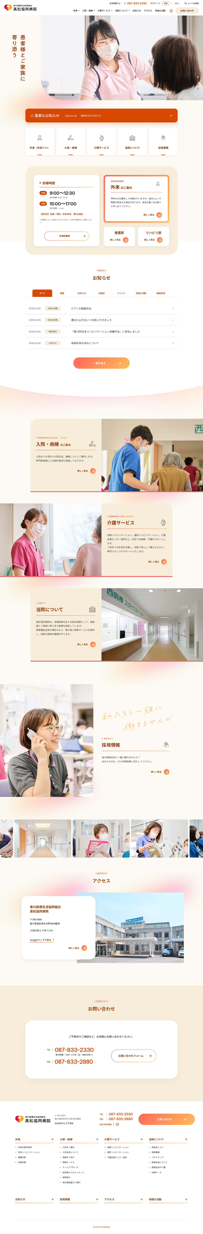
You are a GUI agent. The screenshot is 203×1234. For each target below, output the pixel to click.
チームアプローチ (70, 1167)
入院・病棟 (87, 10)
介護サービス (104, 10)
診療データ (157, 1172)
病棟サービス (68, 1162)
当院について (121, 10)
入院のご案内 (68, 1147)
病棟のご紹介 (68, 1157)
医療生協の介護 (159, 1167)
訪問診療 (22, 1162)
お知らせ (137, 10)
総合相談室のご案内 (71, 1182)
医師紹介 (66, 1177)
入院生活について (70, 1152)
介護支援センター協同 (117, 1157)
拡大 (177, 3)
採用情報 (115, 3)
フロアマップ (158, 1157)
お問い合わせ (187, 10)
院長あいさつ (158, 1147)
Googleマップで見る (40, 939)
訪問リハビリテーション (118, 1147)
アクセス (148, 10)
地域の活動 (160, 10)
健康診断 (22, 1157)
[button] (198, 77)
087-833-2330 (135, 3)
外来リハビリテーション (29, 1152)
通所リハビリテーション (118, 1152)
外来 (75, 10)
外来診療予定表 (25, 1147)
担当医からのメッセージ (73, 1172)
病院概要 (156, 1152)
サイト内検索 (192, 3)
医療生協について (159, 1162)
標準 (166, 3)
